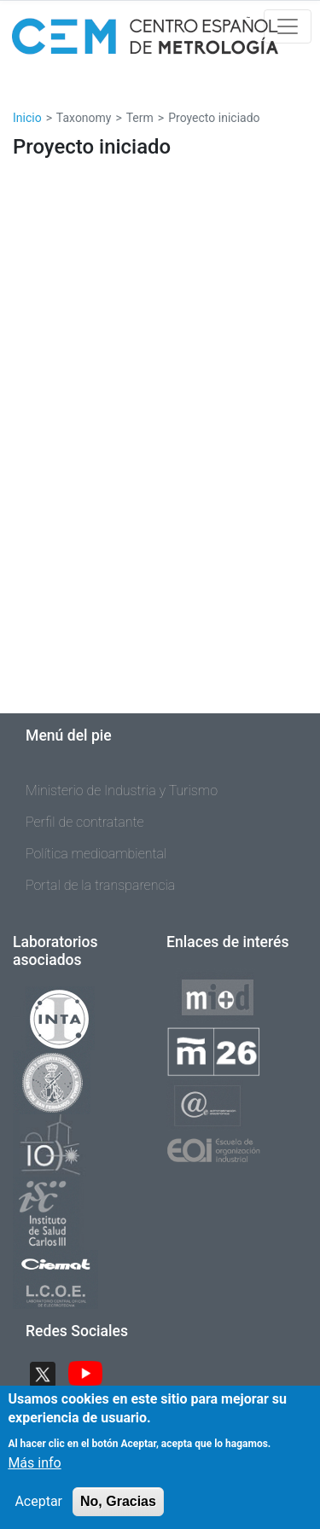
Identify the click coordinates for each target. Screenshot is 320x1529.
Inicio (27, 118)
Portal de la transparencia (100, 885)
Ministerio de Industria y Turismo (122, 790)
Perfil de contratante (85, 822)
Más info (34, 1476)
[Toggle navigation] (287, 26)
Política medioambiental (96, 854)
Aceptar (38, 1515)
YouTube (85, 1374)
